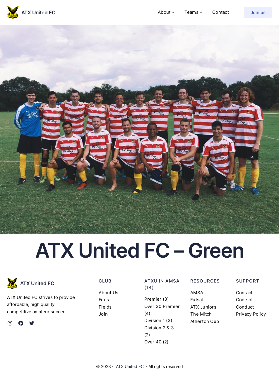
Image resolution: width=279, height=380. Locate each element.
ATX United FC (38, 12)
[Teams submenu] (201, 12)
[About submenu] (173, 12)
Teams (191, 12)
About (164, 12)
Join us (258, 12)
